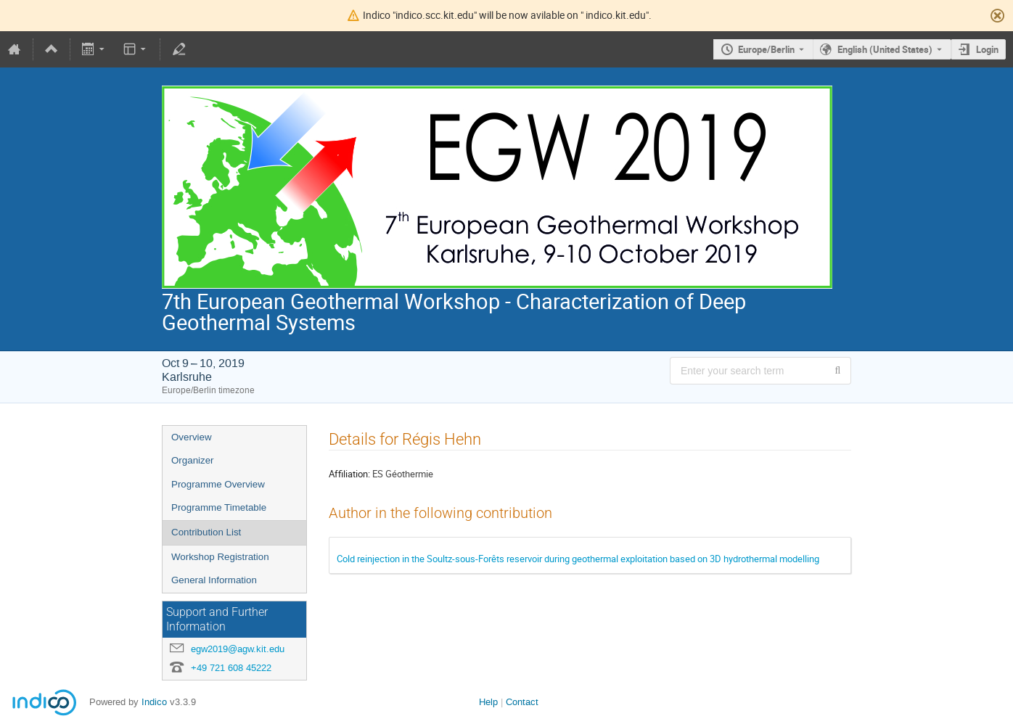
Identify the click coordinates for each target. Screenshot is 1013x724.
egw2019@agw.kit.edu (237, 649)
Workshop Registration (220, 556)
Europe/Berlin (766, 49)
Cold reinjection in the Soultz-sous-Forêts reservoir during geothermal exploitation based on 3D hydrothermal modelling (578, 558)
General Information (214, 580)
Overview (191, 437)
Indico (154, 702)
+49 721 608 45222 (231, 668)
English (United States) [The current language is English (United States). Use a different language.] (884, 49)
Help (488, 702)
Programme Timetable (218, 507)
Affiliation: (349, 473)
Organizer (192, 460)
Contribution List (206, 532)
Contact (522, 702)
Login (987, 49)
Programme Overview (218, 484)
